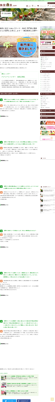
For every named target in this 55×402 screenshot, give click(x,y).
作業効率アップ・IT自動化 (14, 22)
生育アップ (43, 212)
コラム (7, 22)
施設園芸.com (3, 22)
